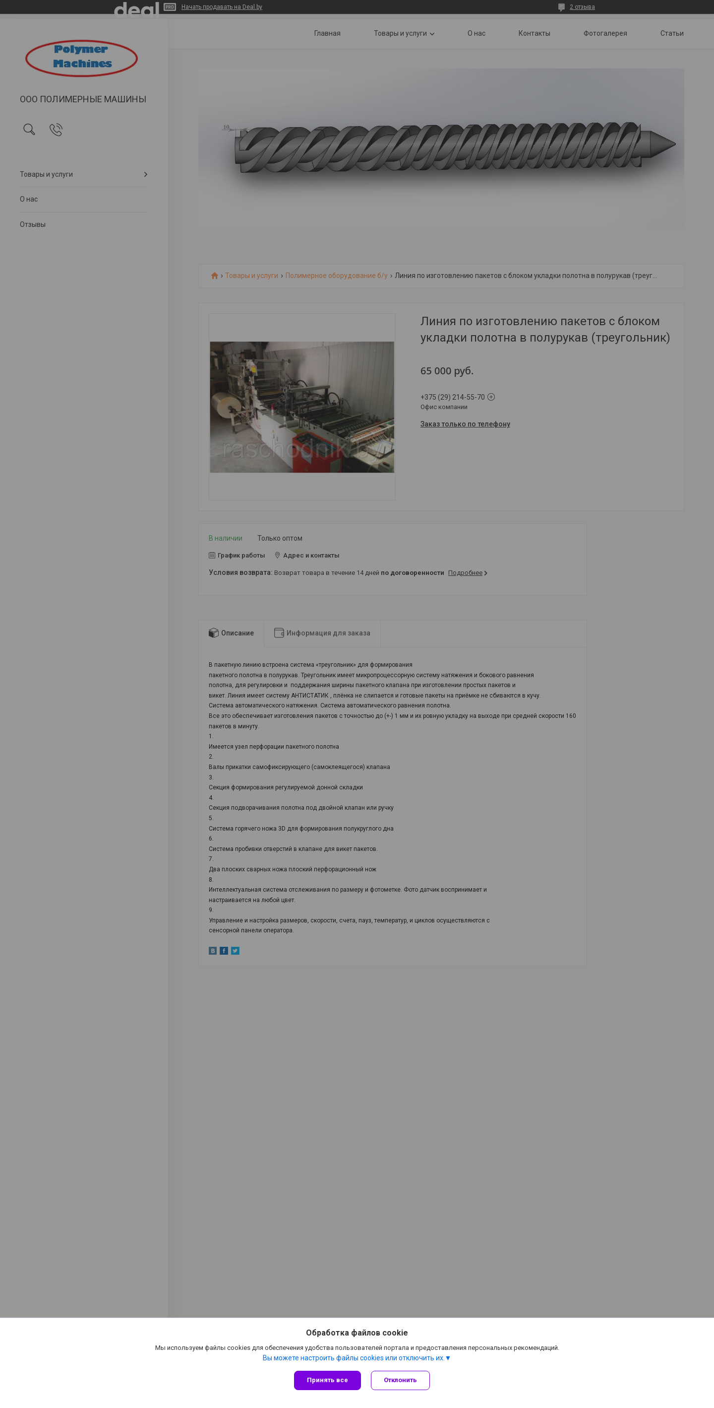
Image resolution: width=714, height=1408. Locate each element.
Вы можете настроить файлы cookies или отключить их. (354, 1358)
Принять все (327, 1380)
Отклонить (400, 1380)
